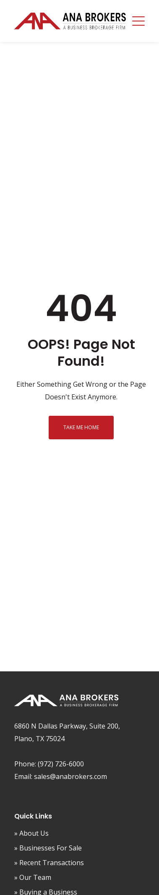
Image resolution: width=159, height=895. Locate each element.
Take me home (81, 427)
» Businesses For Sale (48, 848)
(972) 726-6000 (61, 763)
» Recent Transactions (49, 862)
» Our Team (32, 877)
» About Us (31, 833)
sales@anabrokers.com (70, 776)
